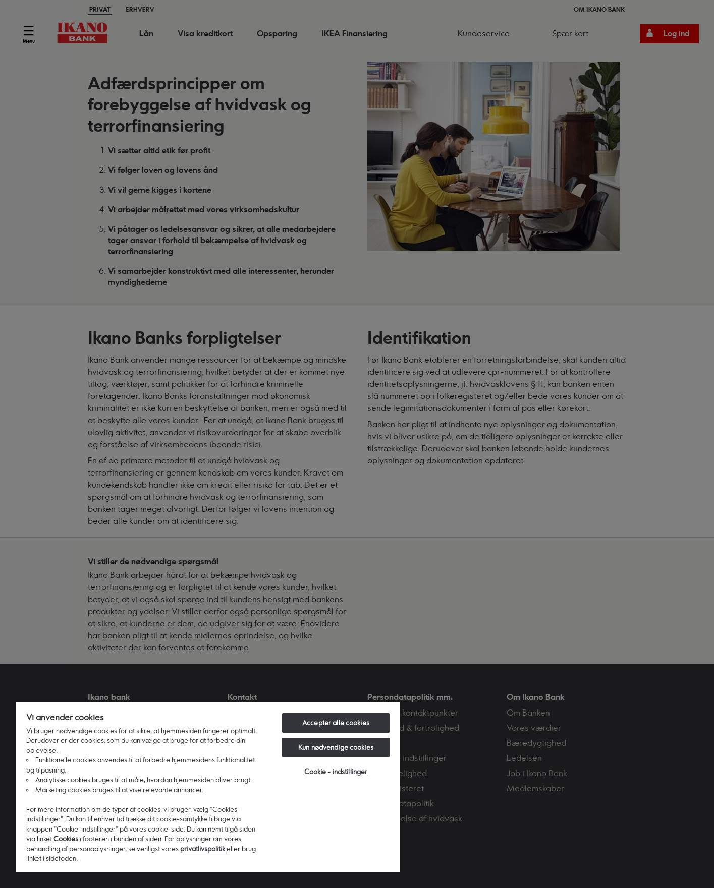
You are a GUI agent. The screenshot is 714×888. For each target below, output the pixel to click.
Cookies (65, 839)
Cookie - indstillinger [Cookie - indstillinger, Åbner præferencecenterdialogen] (336, 771)
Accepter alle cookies (335, 723)
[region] (208, 786)
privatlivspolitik (203, 849)
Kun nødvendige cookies (335, 747)
